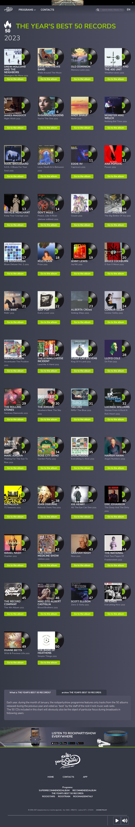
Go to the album (15, 79)
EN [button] (128, 9)
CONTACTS (47, 9)
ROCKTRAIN (64, 796)
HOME (51, 776)
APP (85, 776)
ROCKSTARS (48, 796)
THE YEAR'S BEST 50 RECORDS (67, 793)
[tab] (30, 693)
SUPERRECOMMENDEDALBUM (54, 790)
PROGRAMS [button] (27, 9)
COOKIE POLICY (101, 810)
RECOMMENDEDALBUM (84, 790)
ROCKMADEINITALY (83, 796)
